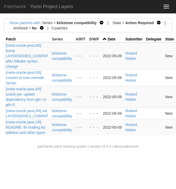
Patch (11, 39)
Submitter (133, 39)
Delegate (153, 39)
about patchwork (126, 146)
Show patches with (24, 23)
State (169, 39)
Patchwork (15, 6)
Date (111, 39)
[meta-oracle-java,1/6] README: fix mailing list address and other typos (25, 127)
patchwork (45, 146)
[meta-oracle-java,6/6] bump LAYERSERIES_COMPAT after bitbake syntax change (27, 56)
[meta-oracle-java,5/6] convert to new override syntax (25, 77)
